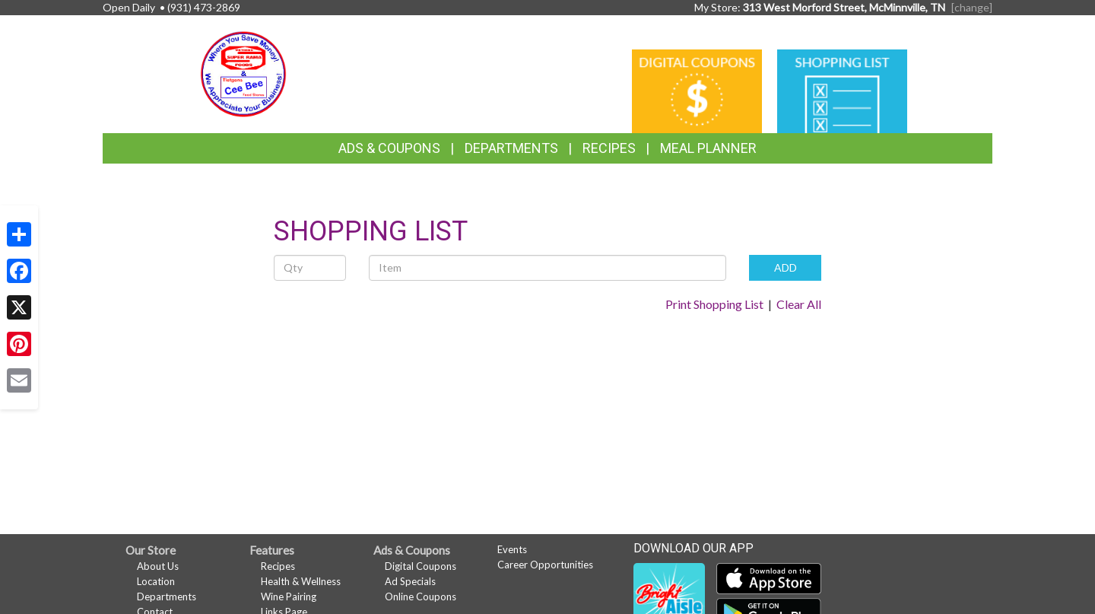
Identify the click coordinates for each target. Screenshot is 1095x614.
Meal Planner (708, 148)
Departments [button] (511, 148)
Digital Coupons (420, 566)
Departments (166, 596)
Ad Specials (410, 581)
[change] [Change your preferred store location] (971, 7)
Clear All (798, 304)
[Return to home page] (243, 72)
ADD (785, 267)
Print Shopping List (714, 304)
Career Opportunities (545, 564)
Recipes (609, 148)
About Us (158, 566)
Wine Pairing (288, 596)
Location (156, 581)
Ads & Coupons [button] (389, 148)
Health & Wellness (301, 581)
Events (512, 549)
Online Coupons (420, 596)
